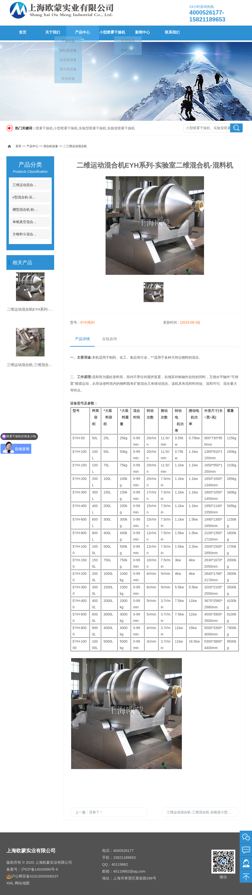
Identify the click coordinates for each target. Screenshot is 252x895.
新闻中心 (141, 33)
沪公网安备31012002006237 (35, 875)
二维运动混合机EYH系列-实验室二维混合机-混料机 (49, 322)
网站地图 (22, 881)
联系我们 (171, 33)
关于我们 (51, 33)
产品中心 (81, 33)
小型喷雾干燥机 (111, 33)
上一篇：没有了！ (89, 812)
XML (10, 881)
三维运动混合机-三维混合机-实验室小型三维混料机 (203, 812)
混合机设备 (50, 144)
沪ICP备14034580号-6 (39, 868)
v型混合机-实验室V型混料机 (34, 196)
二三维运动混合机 (75, 144)
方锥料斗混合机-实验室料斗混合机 (39, 233)
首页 (21, 33)
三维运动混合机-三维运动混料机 (37, 183)
